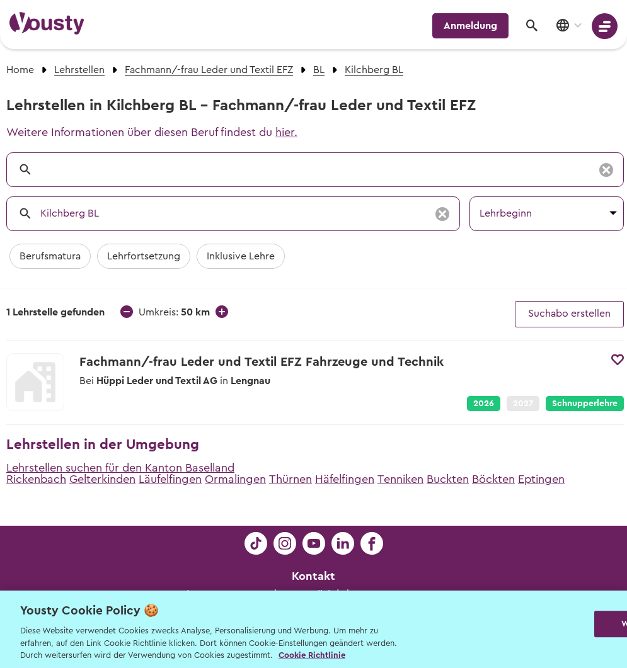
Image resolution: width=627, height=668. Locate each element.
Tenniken (400, 479)
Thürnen (290, 479)
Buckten (448, 479)
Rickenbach (36, 479)
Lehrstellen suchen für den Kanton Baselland (120, 467)
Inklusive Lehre (241, 256)
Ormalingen (235, 479)
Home (20, 70)
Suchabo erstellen (569, 314)
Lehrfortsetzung (143, 256)
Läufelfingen (170, 479)
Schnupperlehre (585, 403)
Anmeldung (470, 26)
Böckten (493, 479)
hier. (286, 132)
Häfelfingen (344, 479)
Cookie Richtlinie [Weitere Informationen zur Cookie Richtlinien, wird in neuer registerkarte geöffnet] (312, 655)
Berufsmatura (50, 256)
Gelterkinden (102, 479)
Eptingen (541, 479)
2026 (483, 403)
